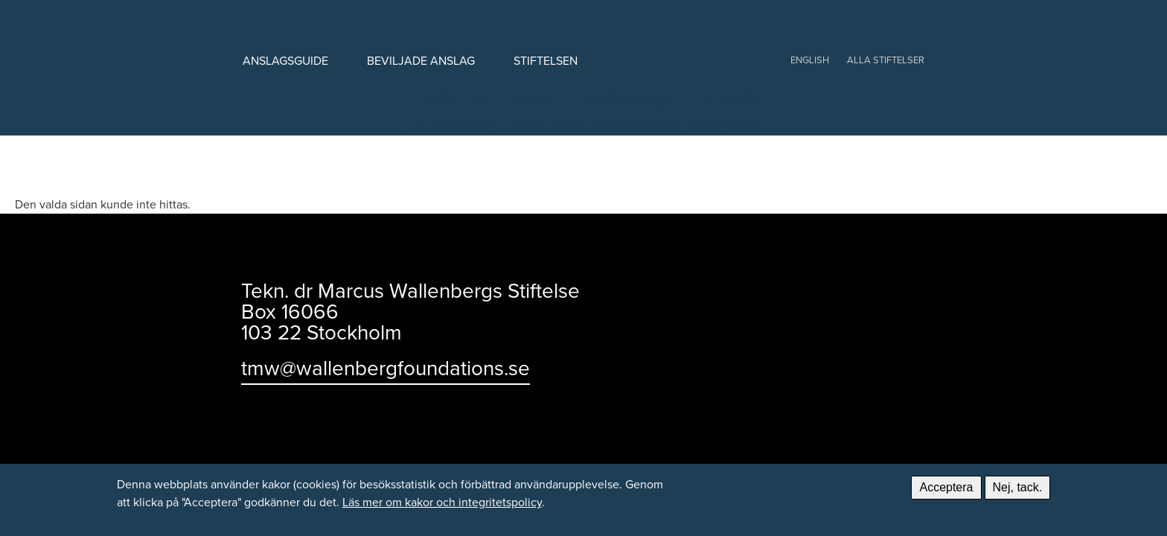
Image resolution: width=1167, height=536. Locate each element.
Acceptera (946, 487)
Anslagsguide (285, 60)
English (809, 60)
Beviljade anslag (421, 60)
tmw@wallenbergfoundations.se (385, 368)
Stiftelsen (546, 60)
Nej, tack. (1018, 487)
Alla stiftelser (885, 60)
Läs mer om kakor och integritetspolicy (442, 502)
